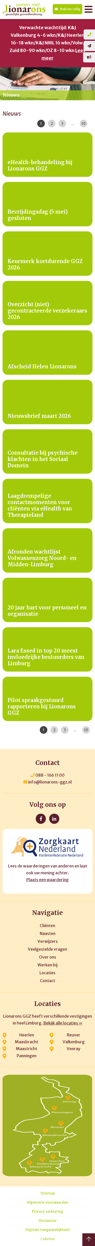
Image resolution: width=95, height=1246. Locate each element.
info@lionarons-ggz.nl (47, 781)
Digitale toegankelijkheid (47, 1230)
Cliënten (47, 925)
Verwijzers (47, 941)
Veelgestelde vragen (47, 949)
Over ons (47, 957)
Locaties (47, 972)
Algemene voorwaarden (47, 1202)
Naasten (47, 933)
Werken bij (47, 964)
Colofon (48, 1239)
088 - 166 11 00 (48, 775)
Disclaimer (48, 1221)
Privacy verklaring (47, 1212)
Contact (47, 980)
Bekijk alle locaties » (63, 1023)
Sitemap (47, 1193)
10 (84, 123)
